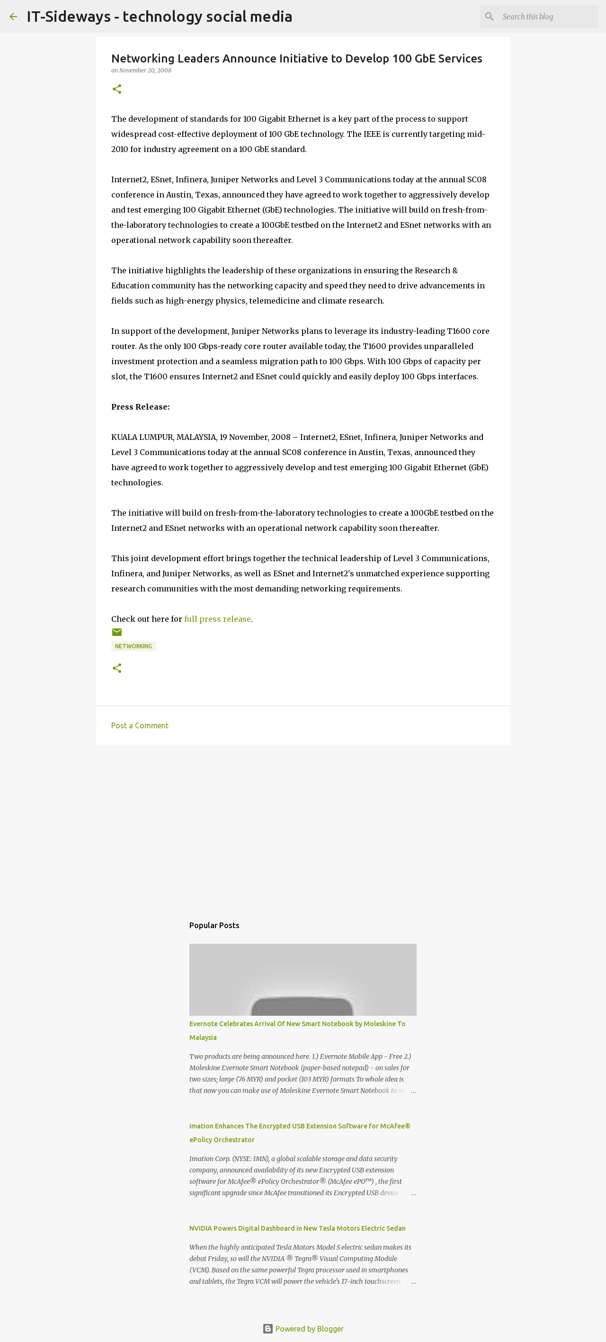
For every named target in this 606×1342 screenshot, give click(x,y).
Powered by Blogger (303, 1328)
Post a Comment (140, 725)
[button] (117, 89)
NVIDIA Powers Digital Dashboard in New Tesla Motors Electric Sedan (297, 1228)
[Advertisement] (303, 825)
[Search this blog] (548, 16)
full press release (217, 619)
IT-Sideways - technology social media (160, 16)
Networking (133, 646)
